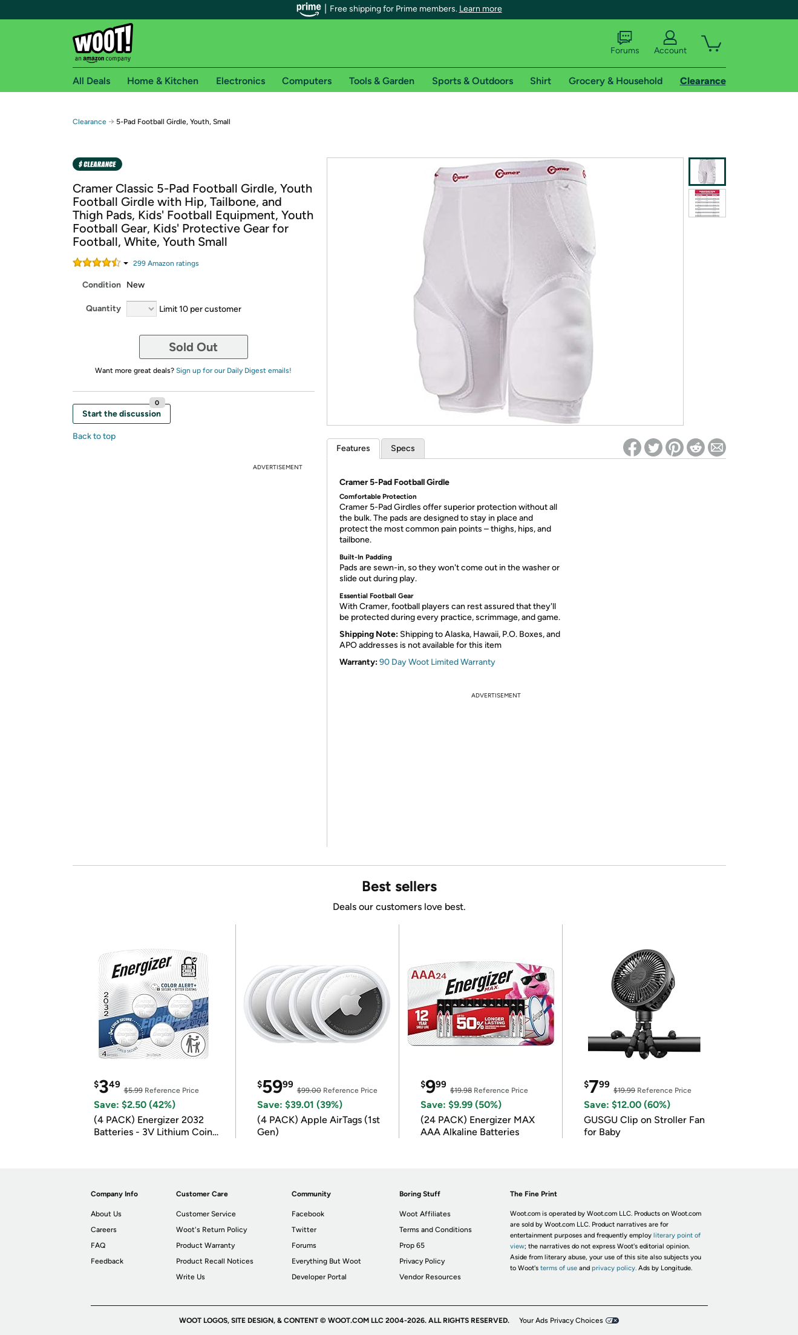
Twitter (304, 1229)
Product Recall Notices (214, 1261)
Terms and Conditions (435, 1229)
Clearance (89, 121)
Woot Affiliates (425, 1214)
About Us (106, 1214)
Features (353, 448)
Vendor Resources (430, 1277)
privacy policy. (614, 1268)
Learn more (480, 9)
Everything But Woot (326, 1261)
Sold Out (193, 347)
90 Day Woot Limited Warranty (437, 662)
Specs (403, 448)
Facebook (308, 1214)
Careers (104, 1229)
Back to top (94, 436)
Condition (101, 285)
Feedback (107, 1261)
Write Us (190, 1277)
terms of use (558, 1268)
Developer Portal (319, 1277)
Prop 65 (412, 1245)
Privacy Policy (422, 1261)
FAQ (98, 1245)
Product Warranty (205, 1245)
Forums (624, 43)
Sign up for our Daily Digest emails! (234, 370)
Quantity (103, 308)
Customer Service (206, 1214)
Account (670, 43)
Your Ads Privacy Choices (561, 1320)
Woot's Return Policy (211, 1229)
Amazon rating (166, 263)
